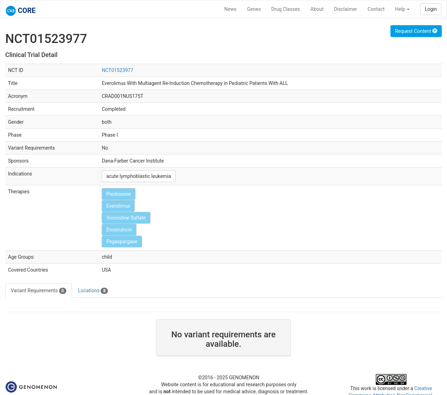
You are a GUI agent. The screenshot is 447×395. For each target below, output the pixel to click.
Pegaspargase (121, 241)
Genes (254, 9)
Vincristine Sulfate (126, 218)
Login (431, 9)
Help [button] (402, 9)
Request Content (416, 31)
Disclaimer (345, 9)
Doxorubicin (119, 229)
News (230, 9)
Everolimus (118, 206)
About (316, 9)
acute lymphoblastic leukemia (138, 176)
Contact (375, 9)
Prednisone (118, 194)
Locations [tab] (93, 291)
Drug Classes (285, 9)
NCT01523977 (117, 70)
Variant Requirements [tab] (38, 291)
